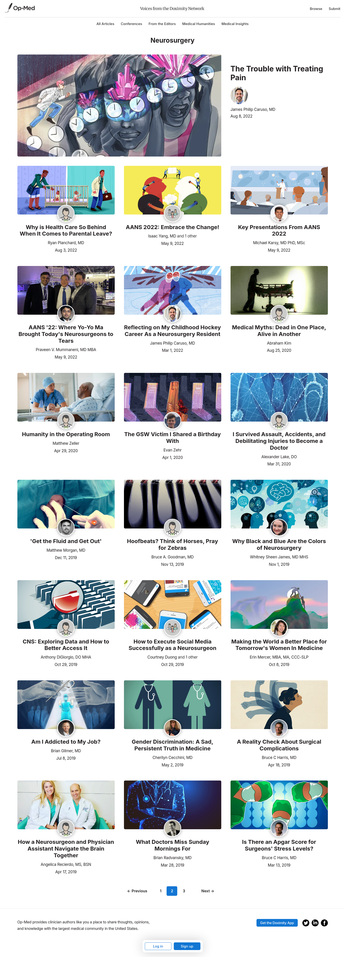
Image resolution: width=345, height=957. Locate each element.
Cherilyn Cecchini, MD (172, 757)
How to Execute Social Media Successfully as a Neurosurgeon (172, 645)
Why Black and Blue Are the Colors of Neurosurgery (279, 544)
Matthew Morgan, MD (66, 550)
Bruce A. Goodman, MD (172, 557)
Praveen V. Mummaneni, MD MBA (66, 349)
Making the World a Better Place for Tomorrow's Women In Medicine (279, 645)
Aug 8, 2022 (242, 116)
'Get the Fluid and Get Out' (65, 541)
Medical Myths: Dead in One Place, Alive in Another (279, 330)
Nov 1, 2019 (279, 564)
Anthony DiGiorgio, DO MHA (66, 657)
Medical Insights (235, 24)
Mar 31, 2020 (279, 463)
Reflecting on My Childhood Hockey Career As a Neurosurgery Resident (172, 330)
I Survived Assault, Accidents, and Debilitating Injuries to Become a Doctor (279, 441)
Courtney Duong (162, 657)
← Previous (137, 891)
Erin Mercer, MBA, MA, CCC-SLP (279, 657)
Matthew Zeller (66, 443)
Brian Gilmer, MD (66, 751)
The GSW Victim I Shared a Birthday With (172, 437)
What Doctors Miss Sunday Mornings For (172, 845)
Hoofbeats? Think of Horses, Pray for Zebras (172, 544)
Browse (316, 8)
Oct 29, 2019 (66, 664)
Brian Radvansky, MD (172, 857)
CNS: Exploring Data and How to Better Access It (66, 645)
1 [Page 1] (160, 891)
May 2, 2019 (172, 764)
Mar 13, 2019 (279, 864)
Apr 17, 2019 (65, 871)
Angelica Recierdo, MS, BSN (66, 864)
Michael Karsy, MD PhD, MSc (279, 242)
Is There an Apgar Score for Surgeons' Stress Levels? (279, 845)
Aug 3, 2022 (66, 250)
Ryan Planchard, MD (66, 242)
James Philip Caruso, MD (253, 109)
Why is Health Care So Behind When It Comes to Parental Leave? (66, 230)
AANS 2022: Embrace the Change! (172, 227)
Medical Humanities (198, 24)
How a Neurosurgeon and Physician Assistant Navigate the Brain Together (66, 849)
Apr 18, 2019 (279, 764)
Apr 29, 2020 (66, 450)
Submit (334, 8)
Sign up (187, 946)
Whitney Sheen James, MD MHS (279, 557)
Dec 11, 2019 (66, 557)
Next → (207, 891)
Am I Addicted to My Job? (66, 742)
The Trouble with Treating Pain (277, 73)
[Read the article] (66, 190)
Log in (158, 946)
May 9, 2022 (172, 243)
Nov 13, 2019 (172, 564)
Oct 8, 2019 (279, 664)
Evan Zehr (172, 450)
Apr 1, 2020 (172, 457)
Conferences (131, 24)
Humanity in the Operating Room (66, 434)
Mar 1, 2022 (172, 350)
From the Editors (162, 24)
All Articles (105, 24)
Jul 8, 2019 (66, 758)
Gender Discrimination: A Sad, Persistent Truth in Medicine (172, 745)
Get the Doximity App (277, 923)
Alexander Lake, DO (279, 456)
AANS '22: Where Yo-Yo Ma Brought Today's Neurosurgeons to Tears (66, 334)
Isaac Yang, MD (162, 236)
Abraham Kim (279, 343)
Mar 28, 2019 (172, 864)
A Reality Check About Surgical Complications (279, 745)
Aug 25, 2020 (279, 350)
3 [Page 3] (184, 891)
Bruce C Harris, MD (279, 757)
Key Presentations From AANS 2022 (279, 230)
